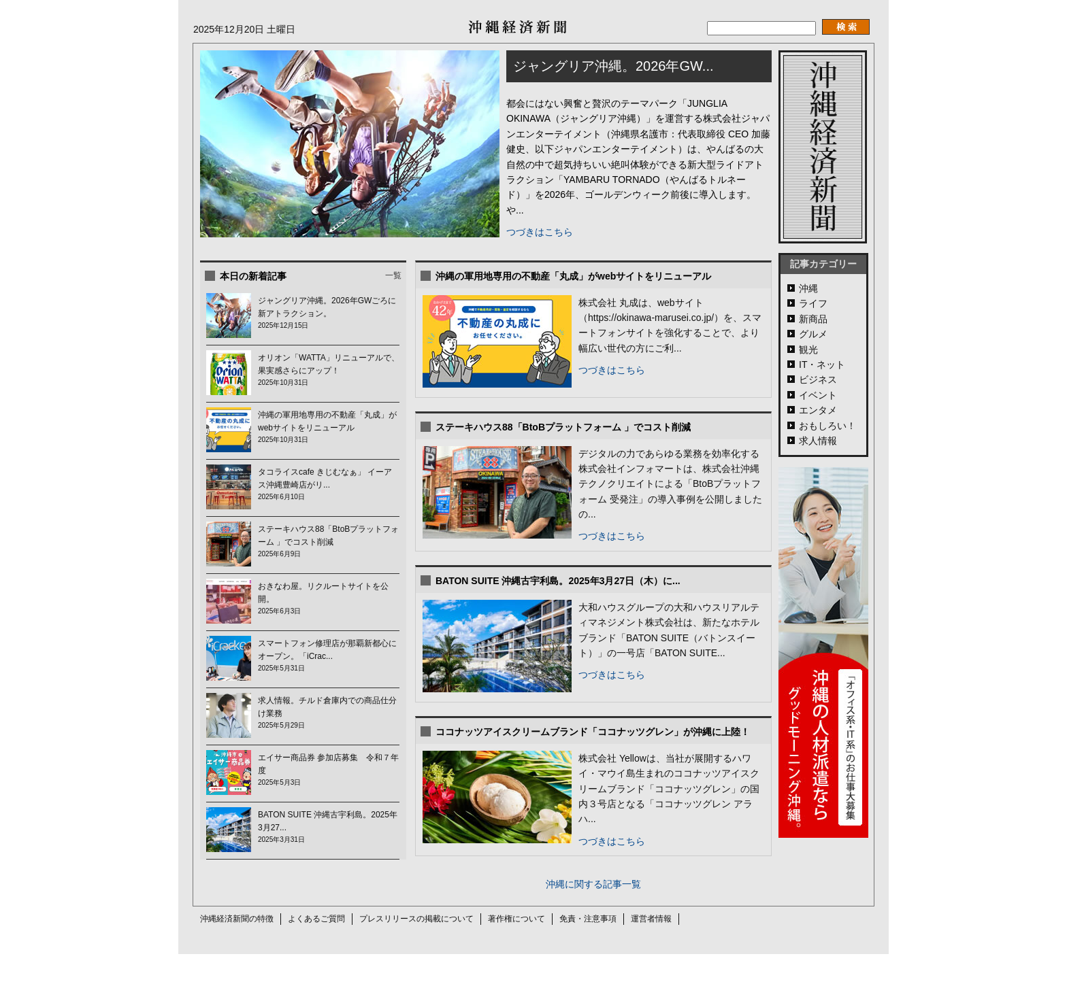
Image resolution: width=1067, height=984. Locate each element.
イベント (818, 395)
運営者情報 (651, 918)
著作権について (516, 918)
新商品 (813, 318)
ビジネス (818, 379)
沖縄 (808, 288)
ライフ (813, 303)
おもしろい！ (827, 425)
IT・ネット (822, 364)
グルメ (813, 333)
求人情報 (818, 440)
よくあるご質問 (316, 918)
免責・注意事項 (588, 918)
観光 (808, 349)
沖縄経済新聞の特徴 (237, 918)
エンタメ (818, 410)
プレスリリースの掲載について (416, 918)
